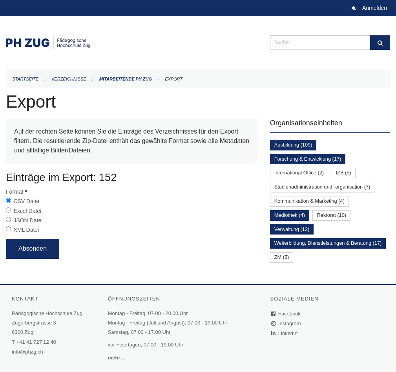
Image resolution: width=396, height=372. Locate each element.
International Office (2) (299, 173)
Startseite (25, 79)
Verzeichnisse (68, 79)
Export (173, 79)
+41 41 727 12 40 (36, 342)
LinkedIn (284, 333)
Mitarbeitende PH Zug (125, 79)
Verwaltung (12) (292, 229)
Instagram (286, 323)
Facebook (286, 314)
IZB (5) (343, 173)
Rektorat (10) (331, 215)
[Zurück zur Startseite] (132, 41)
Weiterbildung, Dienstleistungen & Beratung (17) (328, 243)
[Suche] (380, 42)
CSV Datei (26, 201)
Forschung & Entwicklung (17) (307, 159)
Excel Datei (27, 211)
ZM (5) (281, 257)
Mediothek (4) (289, 215)
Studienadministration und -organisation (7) (322, 187)
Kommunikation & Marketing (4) (309, 201)
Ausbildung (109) (293, 145)
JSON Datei (27, 220)
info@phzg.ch (27, 352)
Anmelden (374, 8)
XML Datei (26, 230)
